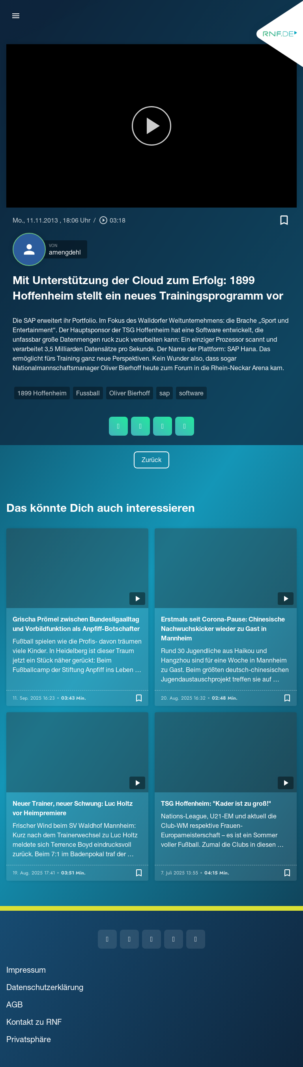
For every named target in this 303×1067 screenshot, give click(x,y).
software (191, 393)
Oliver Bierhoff (129, 393)
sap (164, 393)
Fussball (88, 393)
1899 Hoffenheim (42, 393)
